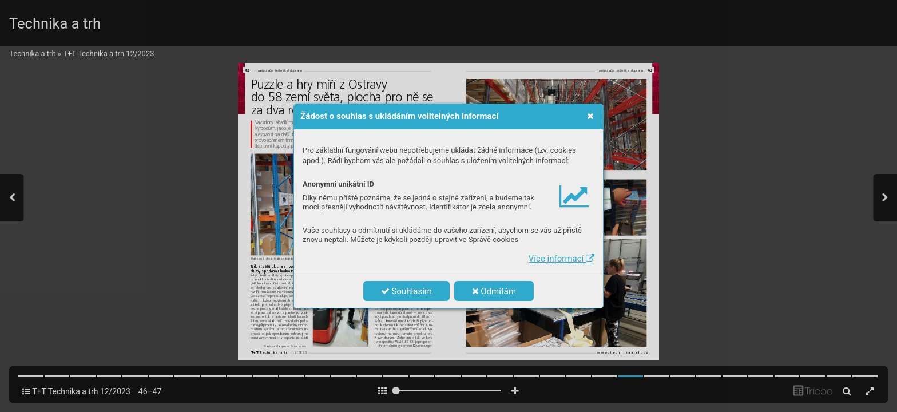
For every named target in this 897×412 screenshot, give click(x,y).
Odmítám (494, 291)
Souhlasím (406, 291)
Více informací (561, 258)
